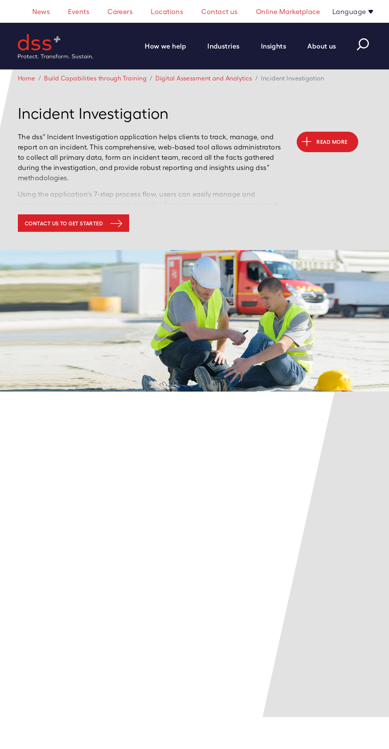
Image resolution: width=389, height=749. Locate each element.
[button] (169, 46)
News (41, 12)
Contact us (219, 12)
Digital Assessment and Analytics (203, 78)
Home (26, 78)
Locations (167, 12)
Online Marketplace (288, 12)
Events (78, 12)
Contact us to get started (64, 223)
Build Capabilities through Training (95, 78)
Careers (120, 12)
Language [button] (350, 12)
